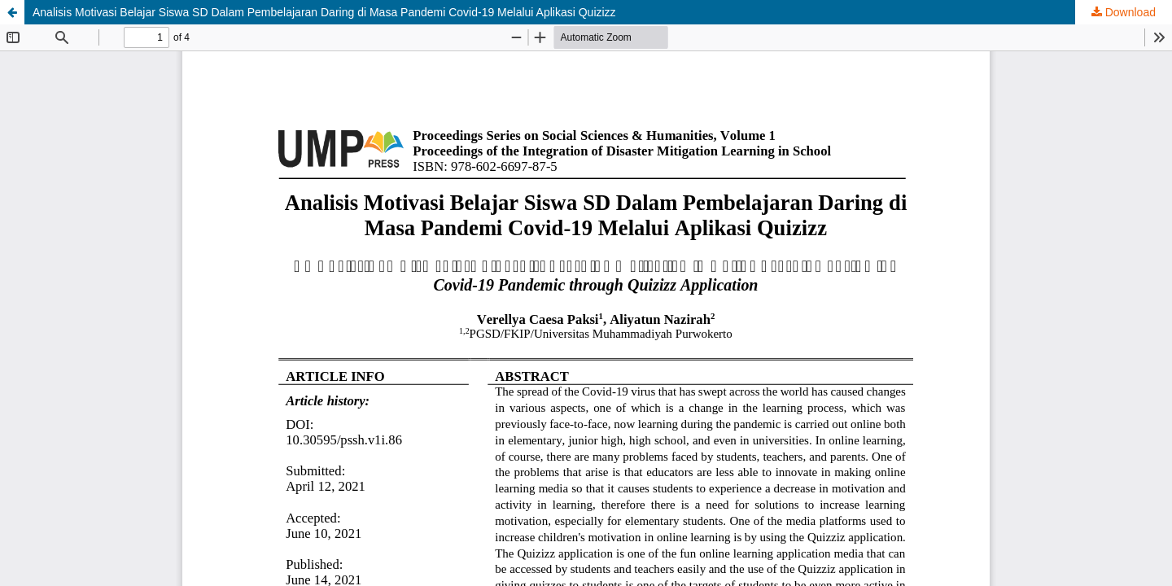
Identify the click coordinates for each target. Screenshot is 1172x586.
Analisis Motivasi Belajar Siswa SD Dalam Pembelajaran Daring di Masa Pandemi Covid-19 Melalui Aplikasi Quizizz (324, 12)
